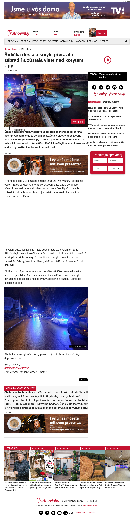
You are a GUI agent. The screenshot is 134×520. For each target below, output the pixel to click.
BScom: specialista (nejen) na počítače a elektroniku (115, 485)
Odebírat (115, 168)
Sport (24, 41)
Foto (35, 41)
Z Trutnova (12, 448)
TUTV (43, 41)
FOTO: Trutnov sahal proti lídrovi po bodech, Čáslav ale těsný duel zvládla (46, 404)
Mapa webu (80, 513)
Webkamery (66, 41)
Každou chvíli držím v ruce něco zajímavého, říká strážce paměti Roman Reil (16, 486)
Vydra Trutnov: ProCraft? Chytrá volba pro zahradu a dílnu (66, 485)
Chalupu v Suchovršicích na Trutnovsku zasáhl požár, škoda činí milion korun (46, 392)
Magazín (101, 33)
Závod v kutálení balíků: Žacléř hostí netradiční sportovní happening (91, 485)
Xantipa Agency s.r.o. (90, 505)
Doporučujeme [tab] (111, 101)
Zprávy (12, 41)
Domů (7, 49)
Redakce (92, 41)
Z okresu (86, 448)
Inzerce (103, 41)
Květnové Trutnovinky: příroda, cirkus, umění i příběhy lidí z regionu (41, 485)
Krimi (14, 49)
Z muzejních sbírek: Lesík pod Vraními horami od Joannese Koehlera (46, 400)
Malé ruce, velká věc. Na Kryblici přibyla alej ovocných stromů (42, 396)
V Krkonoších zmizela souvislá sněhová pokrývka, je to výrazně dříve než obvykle (46, 407)
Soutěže (53, 41)
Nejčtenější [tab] (94, 101)
